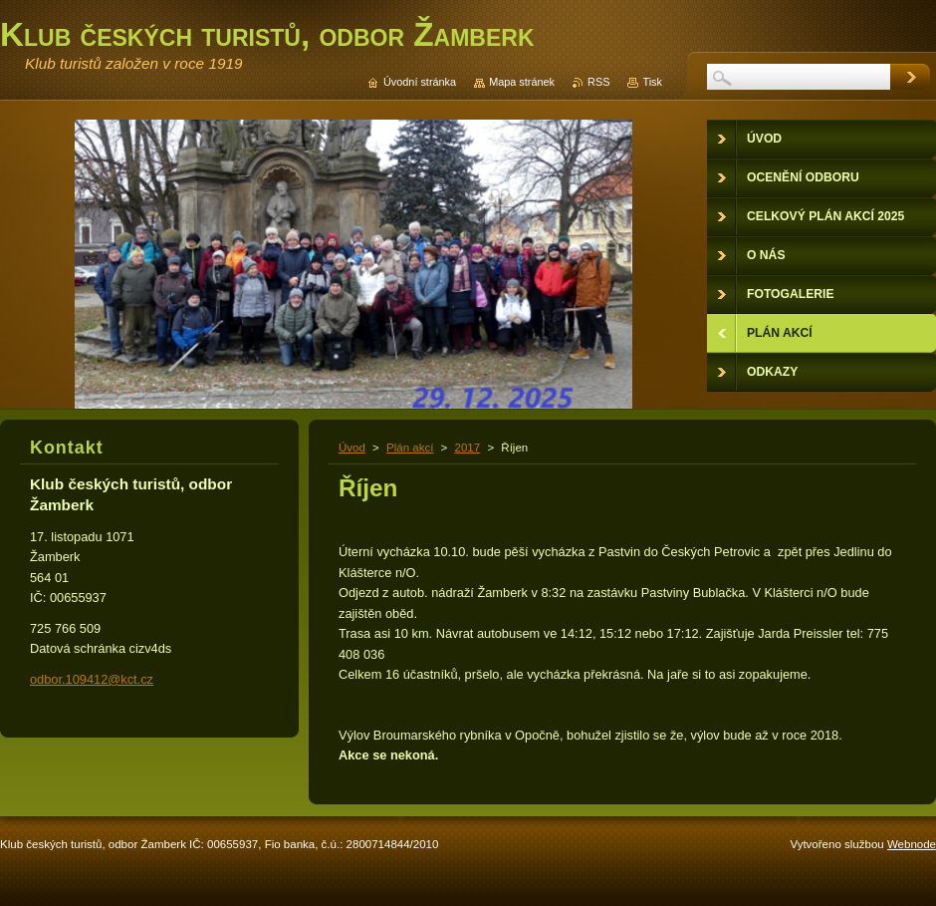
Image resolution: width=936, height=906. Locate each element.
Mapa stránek (522, 82)
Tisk (652, 82)
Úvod (352, 447)
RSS (598, 82)
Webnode (911, 844)
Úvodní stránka (419, 82)
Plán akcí (409, 447)
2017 (468, 447)
